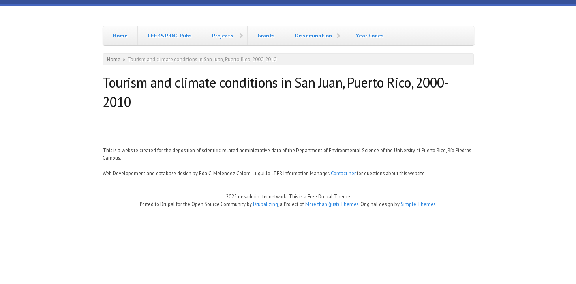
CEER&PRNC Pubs (170, 35)
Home (120, 35)
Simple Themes (418, 204)
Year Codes (370, 35)
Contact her (343, 173)
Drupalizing (265, 204)
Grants (266, 35)
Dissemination (313, 35)
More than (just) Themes (331, 204)
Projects (222, 35)
